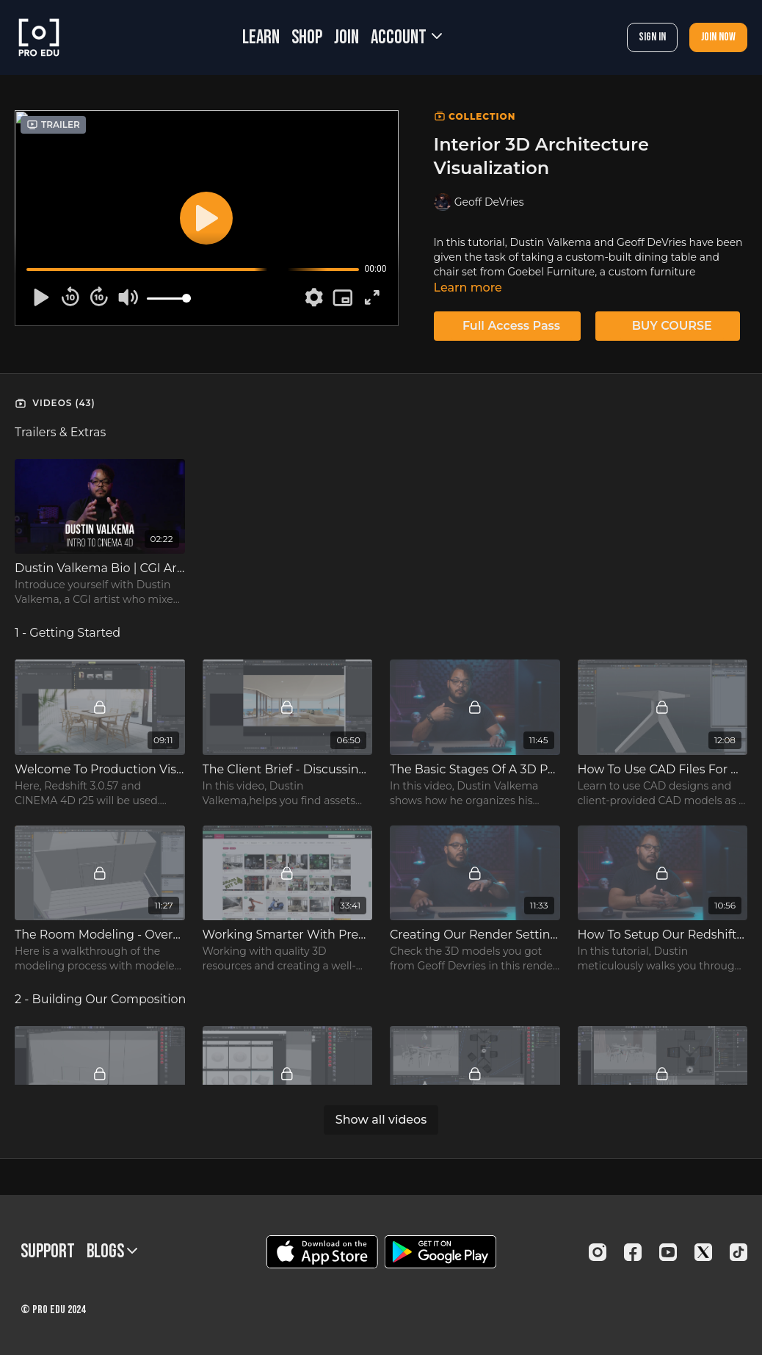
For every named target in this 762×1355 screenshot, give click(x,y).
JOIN (346, 37)
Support (48, 1251)
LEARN (261, 37)
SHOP (306, 37)
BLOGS (112, 1251)
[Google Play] (440, 1251)
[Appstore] (322, 1251)
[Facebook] (633, 1252)
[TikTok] (738, 1252)
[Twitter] (703, 1252)
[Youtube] (668, 1252)
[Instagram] (597, 1252)
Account (406, 37)
